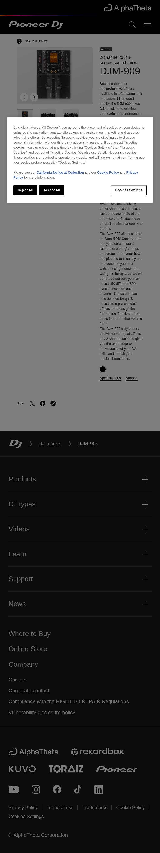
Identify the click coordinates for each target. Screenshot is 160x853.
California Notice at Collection (60, 172)
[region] (80, 160)
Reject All (25, 190)
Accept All (52, 190)
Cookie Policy (108, 172)
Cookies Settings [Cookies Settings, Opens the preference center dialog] (128, 190)
